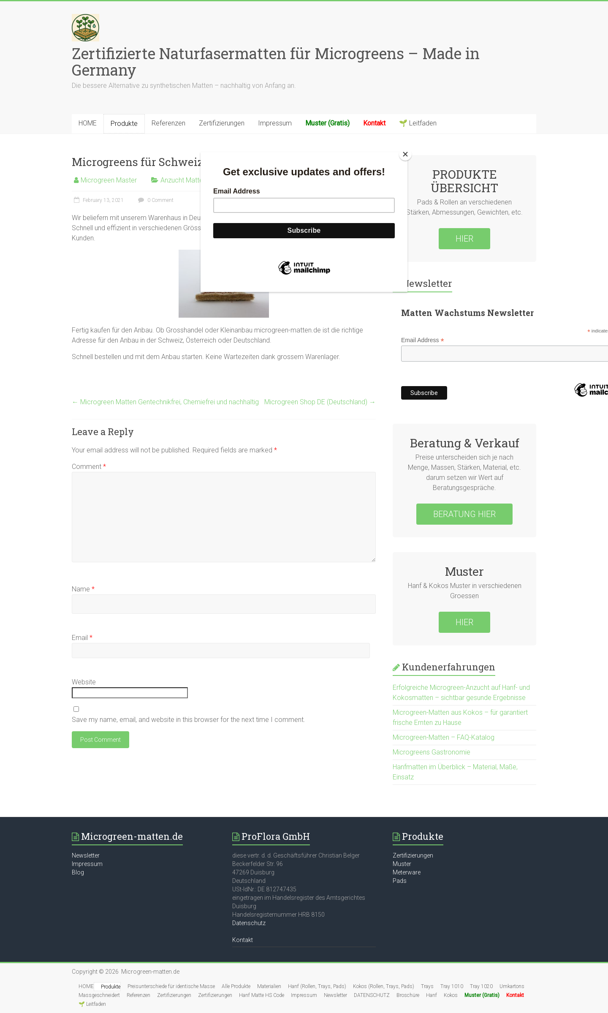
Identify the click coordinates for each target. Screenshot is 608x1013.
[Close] (405, 154)
